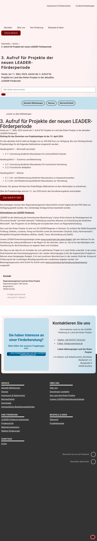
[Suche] (3, 94)
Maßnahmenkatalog (10, 427)
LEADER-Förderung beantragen (15, 419)
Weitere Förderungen (10, 431)
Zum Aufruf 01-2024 (12, 197)
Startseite (5, 44)
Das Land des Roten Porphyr (62, 395)
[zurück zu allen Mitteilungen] (3, 115)
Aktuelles (8, 27)
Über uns (21, 27)
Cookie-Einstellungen (85, 6)
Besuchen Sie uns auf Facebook (76, 454)
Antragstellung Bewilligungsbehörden (18, 407)
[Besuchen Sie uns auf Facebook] (93, 454)
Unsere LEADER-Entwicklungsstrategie (67, 399)
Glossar (51, 103)
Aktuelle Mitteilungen (33, 103)
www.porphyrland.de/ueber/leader (56, 239)
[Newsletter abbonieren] (93, 461)
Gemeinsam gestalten (59, 392)
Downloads (6, 403)
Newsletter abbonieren (79, 461)
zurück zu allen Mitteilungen (18, 114)
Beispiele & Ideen (56, 27)
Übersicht (54, 419)
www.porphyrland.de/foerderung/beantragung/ (66, 262)
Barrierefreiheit (67, 103)
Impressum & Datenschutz (59, 6)
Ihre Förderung (36, 27)
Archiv (15, 44)
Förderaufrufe (7, 423)
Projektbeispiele (57, 423)
